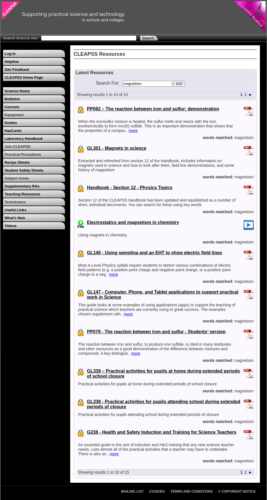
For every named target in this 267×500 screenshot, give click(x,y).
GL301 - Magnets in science (116, 148)
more (133, 130)
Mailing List (132, 491)
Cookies (157, 491)
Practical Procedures (23, 154)
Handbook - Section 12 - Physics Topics (129, 187)
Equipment (14, 115)
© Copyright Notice (237, 491)
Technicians (15, 202)
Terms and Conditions (191, 491)
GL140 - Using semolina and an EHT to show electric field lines (154, 252)
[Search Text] (88, 38)
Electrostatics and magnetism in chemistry (133, 222)
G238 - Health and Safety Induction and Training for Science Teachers (161, 432)
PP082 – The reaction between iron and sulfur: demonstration (153, 108)
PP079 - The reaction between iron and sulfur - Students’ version (156, 331)
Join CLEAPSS (18, 146)
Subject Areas (17, 178)
